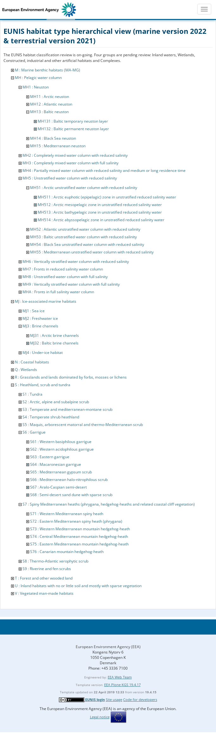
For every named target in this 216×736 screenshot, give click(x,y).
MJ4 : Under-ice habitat (42, 352)
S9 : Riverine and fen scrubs (46, 568)
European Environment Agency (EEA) (108, 646)
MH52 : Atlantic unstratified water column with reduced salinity (85, 229)
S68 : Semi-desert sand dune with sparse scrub (71, 494)
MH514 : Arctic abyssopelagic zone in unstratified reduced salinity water (101, 219)
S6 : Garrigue (34, 432)
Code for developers (140, 699)
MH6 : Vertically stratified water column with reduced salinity (75, 261)
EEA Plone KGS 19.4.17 (122, 684)
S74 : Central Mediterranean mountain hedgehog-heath (79, 536)
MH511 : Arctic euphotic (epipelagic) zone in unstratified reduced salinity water (107, 197)
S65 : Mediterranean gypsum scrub (61, 472)
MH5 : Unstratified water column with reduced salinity (69, 178)
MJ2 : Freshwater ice (40, 318)
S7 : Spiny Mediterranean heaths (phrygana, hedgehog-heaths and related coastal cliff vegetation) (108, 504)
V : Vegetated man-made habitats (44, 593)
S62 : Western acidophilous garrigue (62, 449)
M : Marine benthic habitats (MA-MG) (47, 70)
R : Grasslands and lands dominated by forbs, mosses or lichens (71, 377)
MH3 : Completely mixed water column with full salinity (70, 163)
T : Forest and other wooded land (44, 578)
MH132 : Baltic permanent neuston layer (73, 128)
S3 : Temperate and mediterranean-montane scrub (67, 409)
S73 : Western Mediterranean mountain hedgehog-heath (80, 529)
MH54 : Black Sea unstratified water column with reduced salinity (87, 244)
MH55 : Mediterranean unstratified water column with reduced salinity (92, 252)
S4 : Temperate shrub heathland (50, 417)
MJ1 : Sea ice (33, 310)
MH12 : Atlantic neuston (51, 104)
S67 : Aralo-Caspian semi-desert (58, 487)
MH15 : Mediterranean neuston (58, 146)
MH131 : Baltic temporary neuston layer (73, 121)
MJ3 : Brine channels (40, 326)
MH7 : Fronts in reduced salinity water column (62, 269)
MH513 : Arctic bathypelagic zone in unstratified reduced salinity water (100, 212)
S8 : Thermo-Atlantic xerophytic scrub (55, 561)
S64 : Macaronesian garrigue (55, 464)
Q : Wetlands (26, 369)
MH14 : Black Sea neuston (53, 138)
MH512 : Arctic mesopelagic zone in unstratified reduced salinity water (100, 204)
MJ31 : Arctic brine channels (54, 335)
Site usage (114, 699)
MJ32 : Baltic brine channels (54, 343)
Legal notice (100, 717)
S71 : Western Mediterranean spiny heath (66, 513)
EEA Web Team (120, 677)
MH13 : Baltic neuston (49, 111)
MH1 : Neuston (35, 87)
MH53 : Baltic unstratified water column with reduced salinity (83, 237)
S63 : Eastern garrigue (49, 456)
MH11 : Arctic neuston (49, 96)
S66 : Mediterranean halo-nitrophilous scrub (69, 479)
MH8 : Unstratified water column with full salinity (65, 276)
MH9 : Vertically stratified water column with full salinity (71, 284)
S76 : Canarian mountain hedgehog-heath (67, 551)
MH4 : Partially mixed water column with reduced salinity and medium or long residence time (104, 170)
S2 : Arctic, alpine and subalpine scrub (55, 401)
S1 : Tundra (32, 394)
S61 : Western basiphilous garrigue (61, 441)
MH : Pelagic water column (38, 77)
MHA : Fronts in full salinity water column (58, 292)
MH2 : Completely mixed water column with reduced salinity (75, 155)
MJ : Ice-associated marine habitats (45, 301)
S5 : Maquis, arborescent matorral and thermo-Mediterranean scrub (82, 424)
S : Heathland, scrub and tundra (42, 384)
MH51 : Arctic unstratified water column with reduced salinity (83, 187)
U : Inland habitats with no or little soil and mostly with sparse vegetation (78, 585)
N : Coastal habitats (32, 362)
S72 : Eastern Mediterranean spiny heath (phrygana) (76, 521)
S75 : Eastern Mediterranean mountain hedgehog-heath (79, 544)
